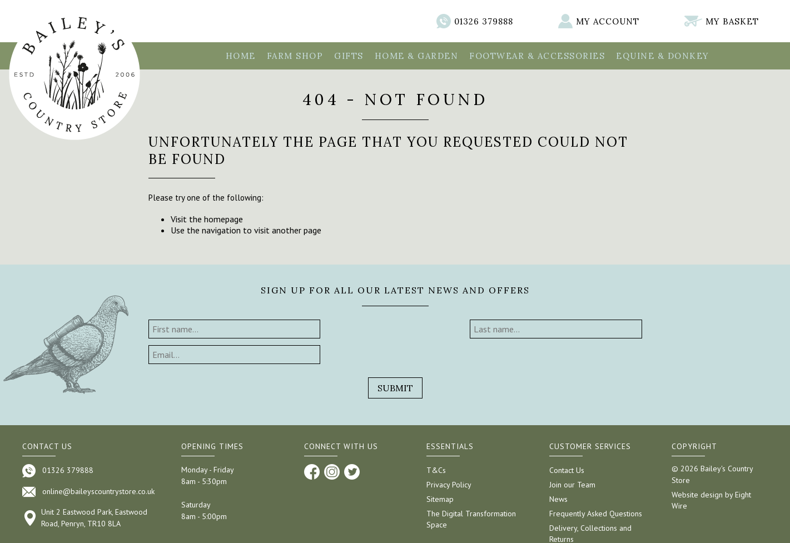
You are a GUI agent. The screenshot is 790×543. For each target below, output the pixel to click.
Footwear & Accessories (537, 56)
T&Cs (436, 445)
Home (241, 56)
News (558, 474)
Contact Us (566, 445)
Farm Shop (295, 56)
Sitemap (440, 474)
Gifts (349, 56)
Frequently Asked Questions (595, 488)
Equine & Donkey (662, 56)
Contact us (47, 421)
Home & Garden (417, 56)
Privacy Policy (448, 459)
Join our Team (572, 459)
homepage (223, 219)
